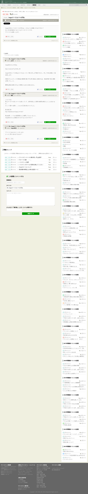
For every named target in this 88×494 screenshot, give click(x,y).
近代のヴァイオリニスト (6, 471)
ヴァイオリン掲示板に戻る (11, 40)
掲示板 (34, 5)
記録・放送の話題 (41, 485)
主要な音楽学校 (22, 477)
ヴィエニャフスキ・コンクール (25, 468)
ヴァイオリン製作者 (23, 486)
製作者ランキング (22, 489)
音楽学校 (23, 5)
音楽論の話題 (40, 482)
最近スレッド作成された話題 (43, 468)
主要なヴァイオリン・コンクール (26, 465)
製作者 (28, 5)
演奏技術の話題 (40, 477)
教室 (39, 5)
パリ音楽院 (20, 479)
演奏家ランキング (5, 474)
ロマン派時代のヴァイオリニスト (8, 469)
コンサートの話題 (41, 483)
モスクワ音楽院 (21, 481)
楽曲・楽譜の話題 (41, 474)
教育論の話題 (40, 479)
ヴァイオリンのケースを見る (12, 55)
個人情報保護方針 (56, 469)
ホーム (3, 5)
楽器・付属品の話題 (41, 476)
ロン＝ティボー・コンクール (25, 471)
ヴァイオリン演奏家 (6, 465)
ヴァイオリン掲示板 (42, 465)
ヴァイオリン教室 (56, 465)
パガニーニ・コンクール (24, 472)
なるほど (40, 36)
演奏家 (9, 5)
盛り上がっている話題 (42, 469)
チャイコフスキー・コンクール (25, 474)
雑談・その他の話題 (41, 486)
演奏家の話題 (40, 472)
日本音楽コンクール (22, 466)
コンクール (15, 5)
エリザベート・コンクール (24, 469)
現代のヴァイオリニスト (6, 472)
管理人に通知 (9, 36)
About (44, 5)
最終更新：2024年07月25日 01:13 (51, 14)
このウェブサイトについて (58, 468)
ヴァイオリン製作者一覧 (24, 487)
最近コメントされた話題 (42, 466)
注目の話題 (39, 471)
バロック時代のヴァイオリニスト (8, 466)
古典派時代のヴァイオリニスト (8, 468)
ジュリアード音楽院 (22, 482)
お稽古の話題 (40, 480)
